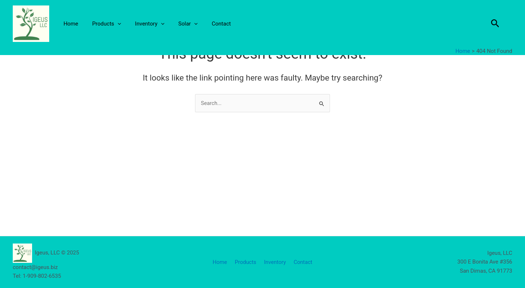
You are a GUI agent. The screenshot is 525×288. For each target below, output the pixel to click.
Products (102, 23)
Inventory (142, 23)
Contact (207, 23)
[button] (495, 23)
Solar (177, 23)
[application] (113, 23)
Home (69, 23)
